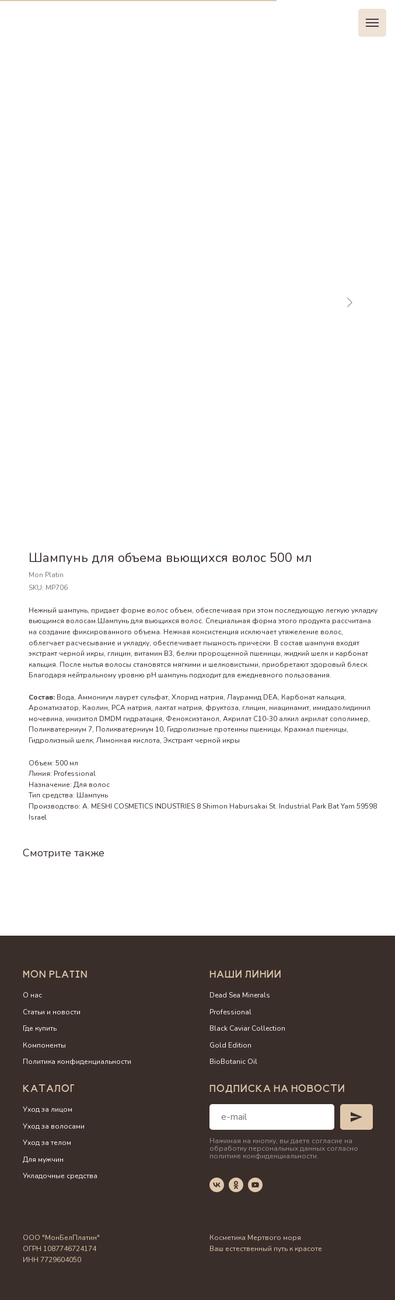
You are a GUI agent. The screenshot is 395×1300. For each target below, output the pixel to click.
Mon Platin (55, 975)
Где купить (40, 1028)
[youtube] (255, 1185)
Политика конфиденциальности (77, 1061)
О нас (32, 995)
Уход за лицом (47, 1109)
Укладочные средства (60, 1175)
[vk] (216, 1185)
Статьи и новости (52, 1012)
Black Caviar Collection (247, 1028)
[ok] (236, 1185)
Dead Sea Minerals (239, 995)
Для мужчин (43, 1159)
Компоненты (44, 1045)
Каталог (49, 1089)
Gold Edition (230, 1045)
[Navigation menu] (372, 23)
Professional (230, 1012)
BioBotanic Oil (233, 1061)
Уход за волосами (54, 1126)
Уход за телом (47, 1142)
